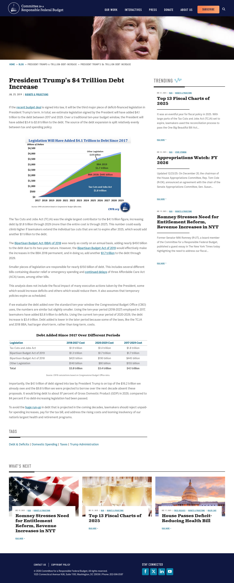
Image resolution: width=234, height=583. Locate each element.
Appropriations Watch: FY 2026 (187, 160)
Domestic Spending (44, 444)
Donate (168, 10)
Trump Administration (84, 444)
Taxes (63, 444)
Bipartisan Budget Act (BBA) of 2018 (37, 243)
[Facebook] (145, 571)
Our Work (111, 10)
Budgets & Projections (36, 94)
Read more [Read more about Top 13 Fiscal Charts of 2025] (161, 140)
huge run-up (33, 407)
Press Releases (179, 510)
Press (153, 10)
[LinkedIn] (161, 571)
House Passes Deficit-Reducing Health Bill (187, 518)
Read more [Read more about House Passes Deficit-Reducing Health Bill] (166, 528)
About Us (187, 10)
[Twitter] (153, 571)
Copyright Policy (60, 564)
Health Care (212, 510)
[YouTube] (169, 571)
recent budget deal (28, 107)
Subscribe (208, 9)
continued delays (96, 272)
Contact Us (40, 564)
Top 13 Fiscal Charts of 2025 (183, 101)
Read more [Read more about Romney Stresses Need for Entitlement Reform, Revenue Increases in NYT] (161, 263)
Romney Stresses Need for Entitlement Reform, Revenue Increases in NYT (188, 222)
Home (12, 64)
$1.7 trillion (108, 253)
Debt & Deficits (19, 444)
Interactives (133, 10)
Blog (21, 64)
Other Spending (180, 152)
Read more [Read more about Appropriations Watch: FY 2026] (161, 199)
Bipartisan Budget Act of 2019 (96, 248)
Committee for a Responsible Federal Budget (35, 8)
